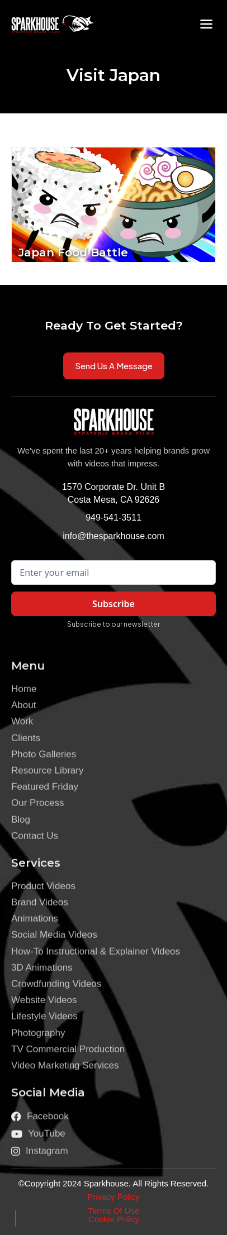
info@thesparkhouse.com (113, 536)
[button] (206, 24)
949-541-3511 (113, 517)
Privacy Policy (113, 1196)
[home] (44, 24)
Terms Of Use (114, 1210)
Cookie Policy (113, 1219)
